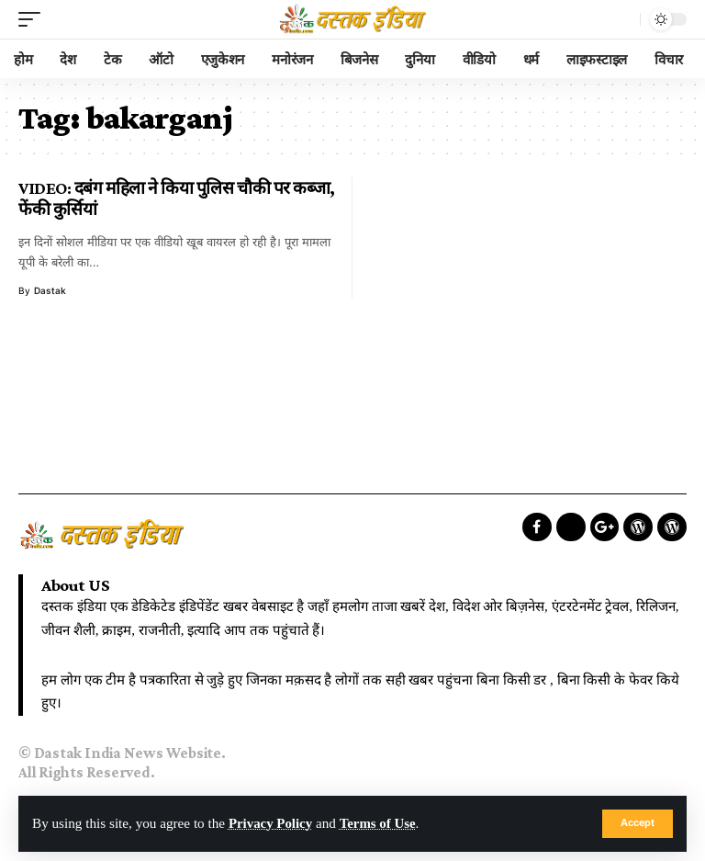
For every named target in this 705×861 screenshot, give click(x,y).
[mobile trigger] (34, 19)
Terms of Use (380, 824)
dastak (50, 290)
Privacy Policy (271, 824)
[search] (621, 19)
